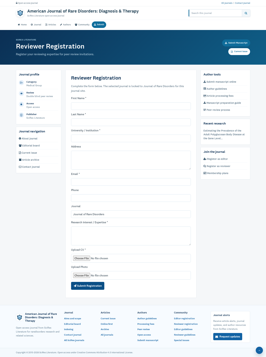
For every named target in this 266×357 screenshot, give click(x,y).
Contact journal (242, 3)
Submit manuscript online (219, 81)
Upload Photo (79, 267)
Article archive (29, 159)
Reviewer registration (186, 324)
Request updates (227, 336)
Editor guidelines (183, 329)
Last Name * (78, 114)
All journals (226, 3)
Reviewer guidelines (184, 334)
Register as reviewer (216, 166)
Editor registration (184, 318)
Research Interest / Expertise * (89, 222)
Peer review (143, 329)
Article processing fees (218, 95)
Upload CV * (78, 249)
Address (76, 146)
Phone (75, 190)
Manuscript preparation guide (222, 102)
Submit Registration (88, 286)
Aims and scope (72, 318)
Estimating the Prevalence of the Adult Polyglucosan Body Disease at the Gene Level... (224, 134)
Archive (105, 329)
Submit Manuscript (236, 42)
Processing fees (145, 324)
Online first (107, 324)
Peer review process (216, 109)
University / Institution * (85, 130)
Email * (75, 174)
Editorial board (29, 145)
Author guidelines (215, 88)
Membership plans (215, 173)
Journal (36, 24)
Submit (99, 24)
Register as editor (215, 158)
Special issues (181, 340)
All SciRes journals (74, 340)
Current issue (28, 152)
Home (22, 24)
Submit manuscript (147, 340)
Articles (50, 24)
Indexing (68, 329)
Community (82, 24)
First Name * (78, 98)
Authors (65, 24)
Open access (144, 334)
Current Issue (239, 51)
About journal (28, 138)
